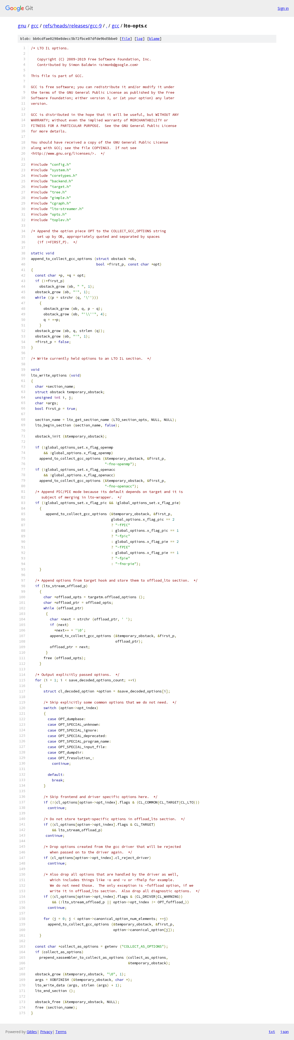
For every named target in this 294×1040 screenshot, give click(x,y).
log (139, 38)
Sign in (283, 8)
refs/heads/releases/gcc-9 (72, 25)
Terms (61, 1031)
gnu (22, 25)
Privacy (46, 1031)
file (126, 38)
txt (272, 1031)
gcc (35, 25)
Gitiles (32, 1031)
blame (154, 38)
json (284, 1031)
